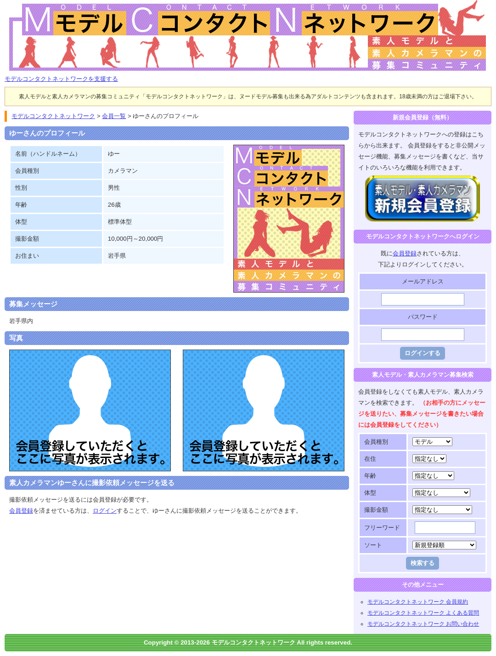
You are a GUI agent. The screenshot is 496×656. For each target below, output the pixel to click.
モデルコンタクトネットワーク (12, 5)
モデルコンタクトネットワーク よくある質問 (423, 613)
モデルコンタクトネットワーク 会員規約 (417, 602)
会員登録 (21, 510)
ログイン (105, 510)
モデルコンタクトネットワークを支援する (61, 78)
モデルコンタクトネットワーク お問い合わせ (423, 624)
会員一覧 (114, 116)
